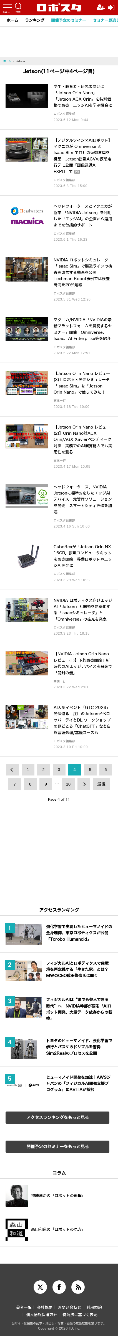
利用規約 (94, 1308)
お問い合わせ (69, 1308)
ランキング (34, 20)
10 (68, 784)
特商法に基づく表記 (79, 1315)
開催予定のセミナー (68, 20)
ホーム (12, 20)
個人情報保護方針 (41, 1315)
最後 (101, 784)
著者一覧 (24, 1308)
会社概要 (44, 1308)
